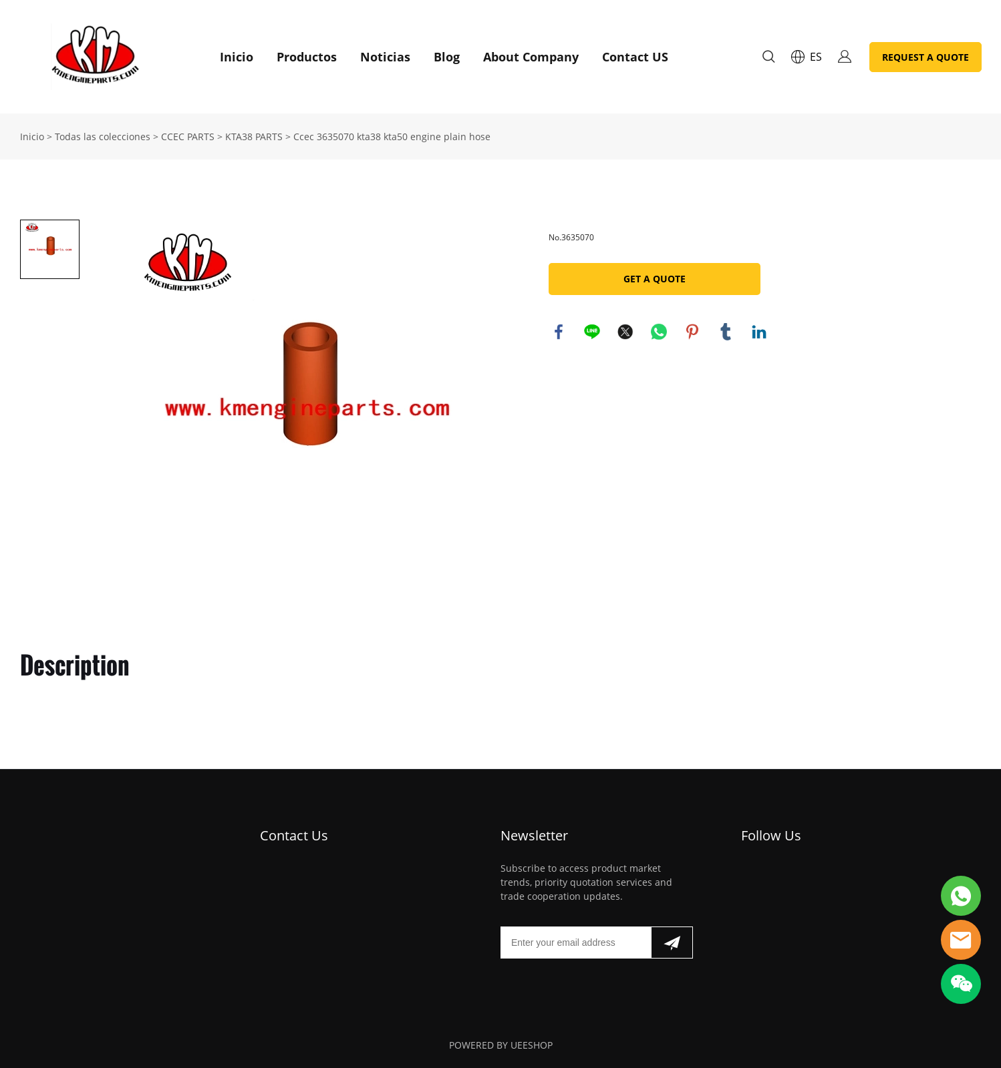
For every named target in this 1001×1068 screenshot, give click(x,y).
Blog (447, 57)
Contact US (635, 57)
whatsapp (659, 332)
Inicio (236, 57)
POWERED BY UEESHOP (501, 1045)
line (592, 332)
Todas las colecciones (102, 136)
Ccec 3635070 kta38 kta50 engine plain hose (391, 136)
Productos (307, 57)
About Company (531, 57)
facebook (559, 332)
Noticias (385, 57)
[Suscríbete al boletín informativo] (672, 942)
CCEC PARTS (187, 136)
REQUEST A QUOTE (925, 57)
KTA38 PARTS (254, 136)
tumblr (726, 332)
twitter (625, 332)
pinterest (692, 332)
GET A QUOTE (654, 278)
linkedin (759, 332)
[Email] (575, 942)
